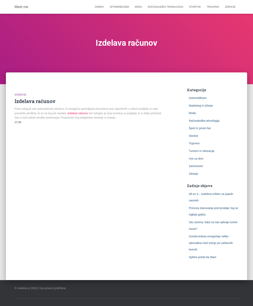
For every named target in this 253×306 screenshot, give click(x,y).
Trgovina (213, 6)
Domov (99, 6)
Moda (138, 6)
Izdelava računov (35, 101)
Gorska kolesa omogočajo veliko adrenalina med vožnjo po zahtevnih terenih (211, 243)
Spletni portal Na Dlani (202, 257)
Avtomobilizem (119, 6)
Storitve (195, 6)
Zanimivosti (196, 166)
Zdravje (230, 6)
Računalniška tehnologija (165, 6)
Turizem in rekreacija (201, 151)
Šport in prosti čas (200, 128)
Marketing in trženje (201, 105)
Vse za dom (196, 158)
